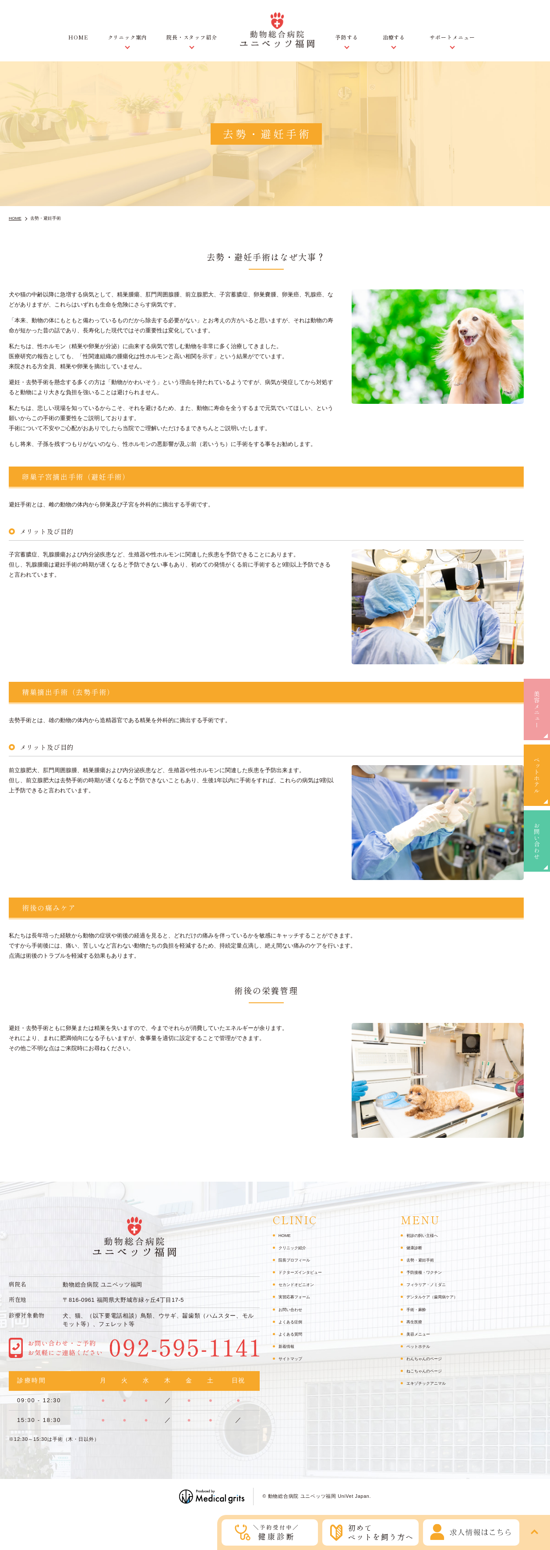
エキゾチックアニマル (430, 1383)
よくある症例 (293, 1321)
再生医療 (416, 1321)
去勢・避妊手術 (423, 1259)
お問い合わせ (536, 841)
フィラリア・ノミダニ (430, 1284)
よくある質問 (293, 1333)
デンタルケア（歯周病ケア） (437, 1296)
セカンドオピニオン (300, 1284)
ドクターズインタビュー (305, 1272)
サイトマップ (293, 1358)
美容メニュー (536, 709)
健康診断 (416, 1247)
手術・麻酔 (418, 1309)
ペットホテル (536, 775)
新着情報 (288, 1346)
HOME (78, 37)
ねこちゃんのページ (428, 1370)
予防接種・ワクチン (428, 1272)
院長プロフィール (298, 1259)
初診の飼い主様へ (425, 1235)
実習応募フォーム (298, 1296)
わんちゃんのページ (428, 1358)
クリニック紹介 (295, 1247)
